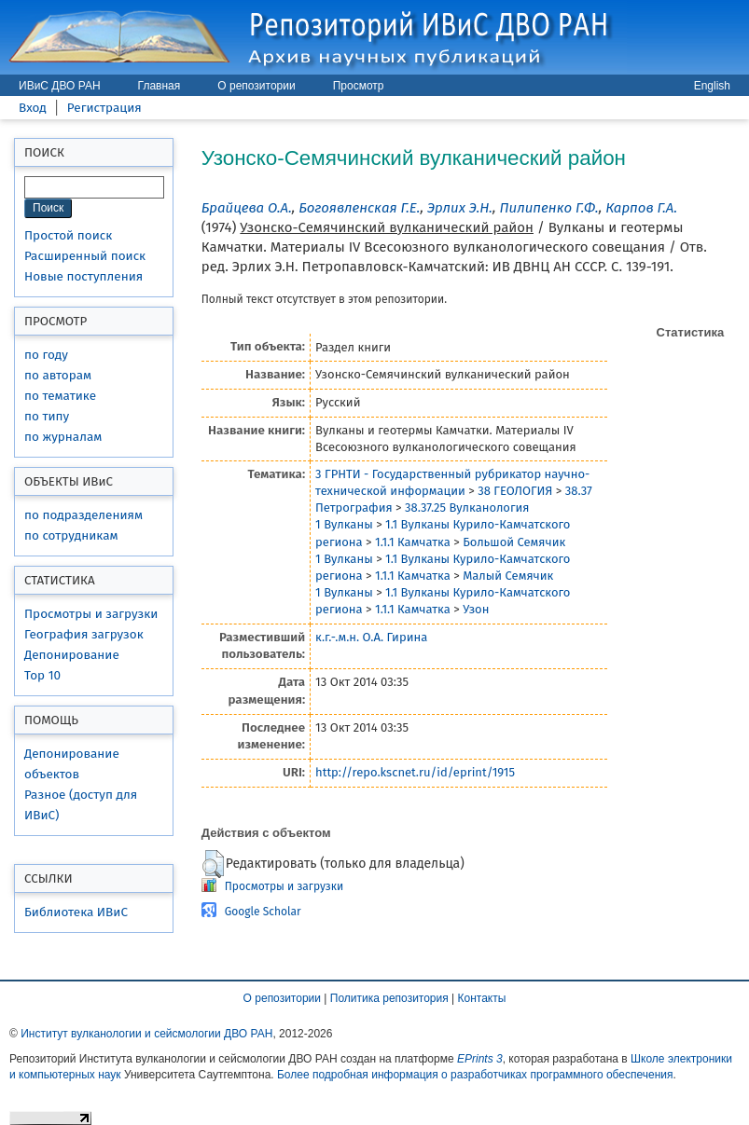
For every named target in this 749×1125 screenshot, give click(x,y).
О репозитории (256, 85)
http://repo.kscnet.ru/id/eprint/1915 (415, 772)
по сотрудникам (71, 535)
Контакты (482, 998)
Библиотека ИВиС (76, 912)
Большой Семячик (514, 542)
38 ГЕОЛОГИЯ (515, 491)
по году (46, 355)
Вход (33, 108)
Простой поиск (68, 235)
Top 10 (42, 675)
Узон (476, 609)
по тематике (60, 396)
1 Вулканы (344, 524)
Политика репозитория (389, 998)
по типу (46, 416)
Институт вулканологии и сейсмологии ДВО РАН (146, 1033)
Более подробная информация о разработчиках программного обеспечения (475, 1074)
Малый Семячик (508, 576)
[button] (213, 864)
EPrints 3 (480, 1058)
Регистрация (104, 108)
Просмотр (358, 85)
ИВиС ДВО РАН (60, 85)
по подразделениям (83, 515)
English (712, 85)
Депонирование (71, 655)
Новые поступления (83, 276)
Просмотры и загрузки (91, 614)
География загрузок (84, 634)
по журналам (63, 437)
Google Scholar (263, 911)
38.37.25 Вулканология (467, 507)
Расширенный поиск (85, 256)
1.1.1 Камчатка (413, 542)
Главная (159, 85)
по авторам (57, 375)
